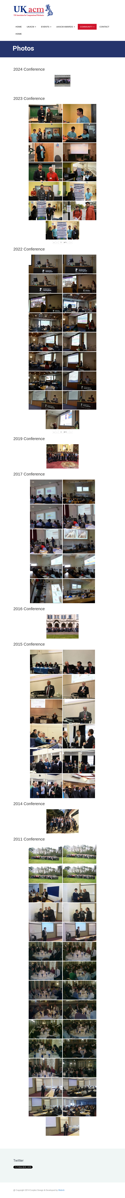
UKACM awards (65, 27)
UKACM (31, 27)
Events (46, 27)
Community (87, 27)
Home (19, 27)
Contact (104, 27)
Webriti (61, 1190)
